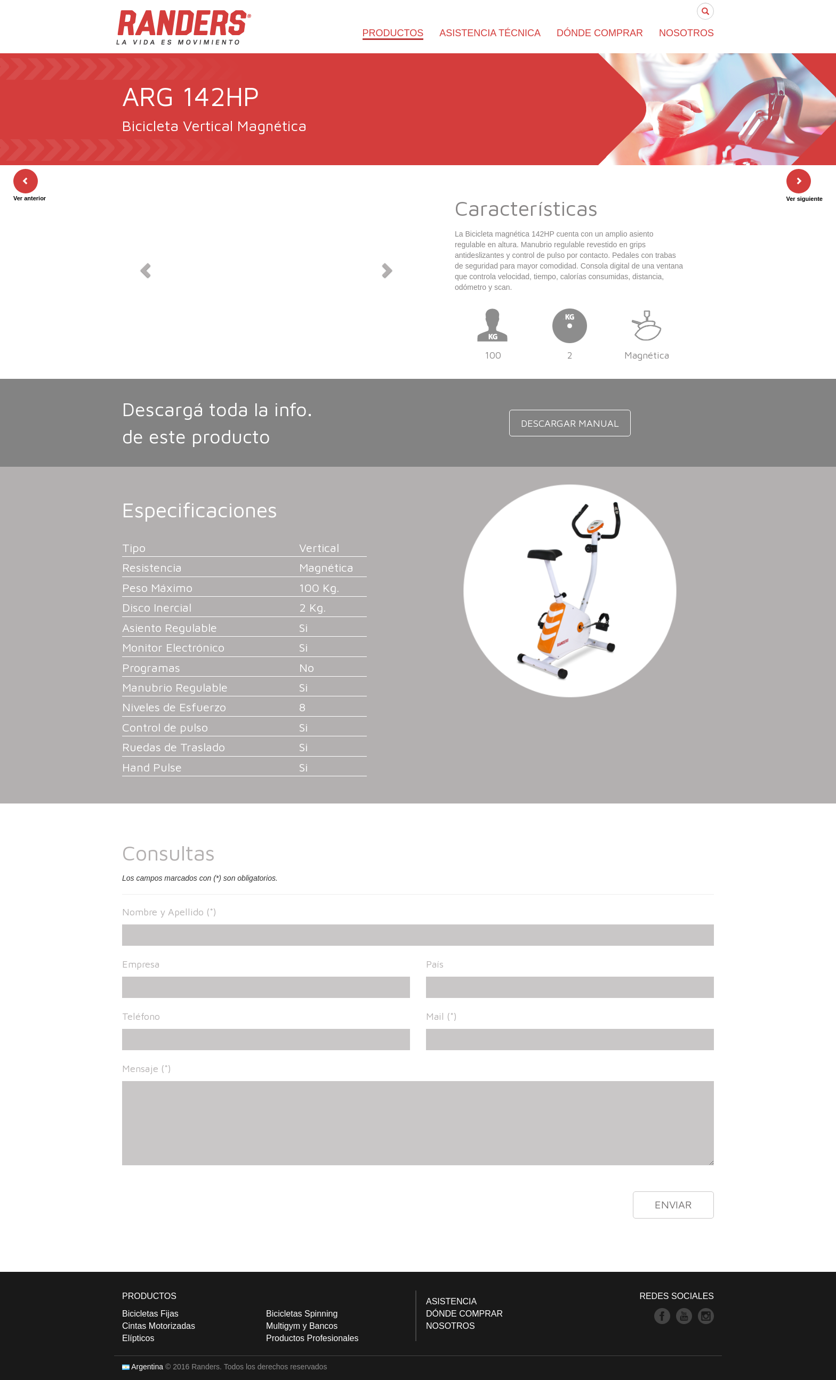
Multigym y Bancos (301, 1325)
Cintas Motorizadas (158, 1325)
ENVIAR (673, 1204)
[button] (143, 267)
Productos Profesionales (312, 1338)
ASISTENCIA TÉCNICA (490, 33)
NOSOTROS (686, 33)
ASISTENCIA (451, 1301)
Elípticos (138, 1338)
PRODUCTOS (393, 33)
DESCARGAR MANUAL (570, 425)
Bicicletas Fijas (150, 1313)
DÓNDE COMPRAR (600, 33)
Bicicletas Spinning (301, 1313)
